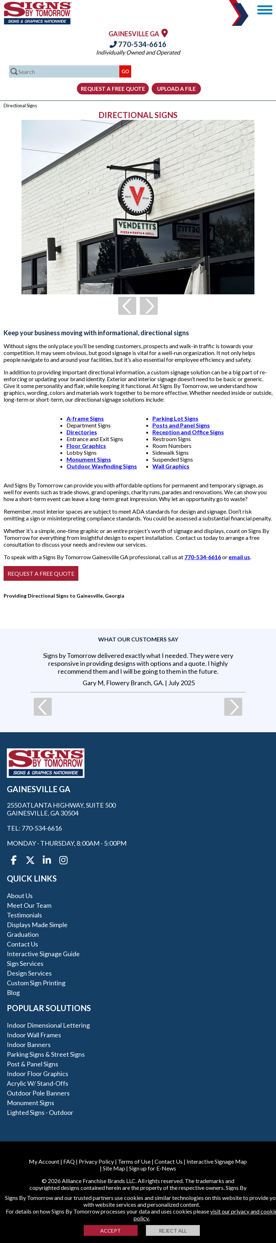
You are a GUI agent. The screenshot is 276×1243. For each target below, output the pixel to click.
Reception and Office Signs (188, 432)
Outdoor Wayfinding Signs (101, 466)
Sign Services (25, 963)
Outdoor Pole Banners (38, 1093)
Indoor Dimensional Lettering (48, 1025)
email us (239, 556)
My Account (44, 1161)
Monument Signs (88, 459)
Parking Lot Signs (175, 418)
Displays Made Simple (37, 925)
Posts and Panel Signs (181, 425)
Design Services (29, 973)
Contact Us (22, 944)
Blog (13, 992)
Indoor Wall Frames (34, 1035)
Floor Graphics (86, 445)
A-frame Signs (85, 418)
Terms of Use (134, 1161)
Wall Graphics (170, 466)
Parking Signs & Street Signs (46, 1054)
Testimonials (24, 915)
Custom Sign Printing (36, 983)
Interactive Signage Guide (43, 954)
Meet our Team (29, 905)
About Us (20, 895)
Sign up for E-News (152, 1168)
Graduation (23, 934)
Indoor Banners (29, 1044)
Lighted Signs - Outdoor (40, 1112)
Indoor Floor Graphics (37, 1074)
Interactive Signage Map (217, 1161)
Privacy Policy (96, 1161)
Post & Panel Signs (32, 1064)
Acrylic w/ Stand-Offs (37, 1083)
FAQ (69, 1161)
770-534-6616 (138, 44)
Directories (81, 432)
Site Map (114, 1168)
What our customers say (138, 639)
